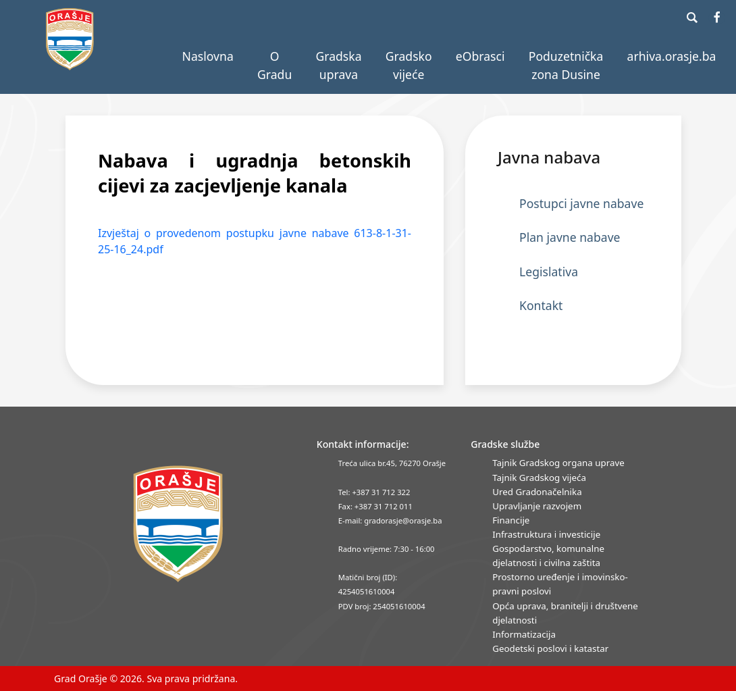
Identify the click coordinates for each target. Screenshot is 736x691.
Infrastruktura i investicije (546, 534)
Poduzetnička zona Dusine (566, 65)
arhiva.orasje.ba (671, 56)
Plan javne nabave (570, 237)
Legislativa (548, 271)
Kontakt (540, 305)
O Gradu (274, 65)
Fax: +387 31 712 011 (375, 506)
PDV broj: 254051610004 (381, 606)
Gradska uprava (338, 65)
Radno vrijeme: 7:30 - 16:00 (386, 549)
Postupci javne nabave (581, 203)
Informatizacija (524, 634)
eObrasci (480, 56)
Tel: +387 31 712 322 (374, 492)
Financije (510, 520)
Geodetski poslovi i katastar (550, 648)
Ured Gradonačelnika (536, 492)
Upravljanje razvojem (536, 506)
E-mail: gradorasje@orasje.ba (390, 520)
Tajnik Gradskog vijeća (539, 477)
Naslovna (208, 56)
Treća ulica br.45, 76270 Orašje (392, 463)
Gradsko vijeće (409, 65)
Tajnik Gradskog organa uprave (558, 463)
